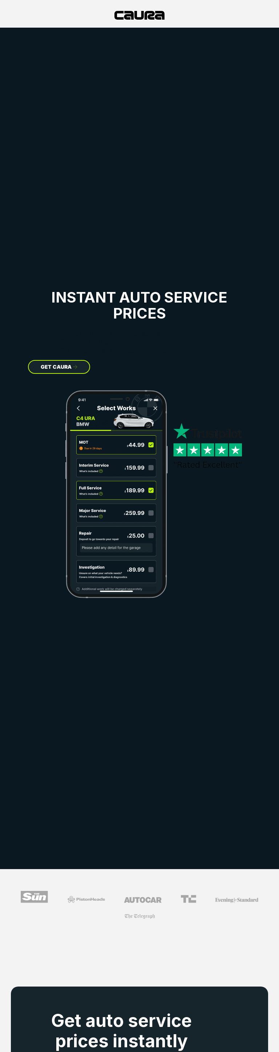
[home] (139, 15)
